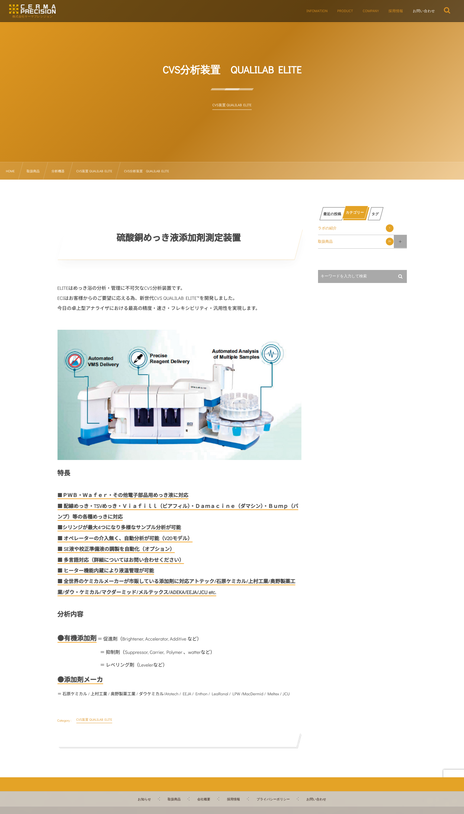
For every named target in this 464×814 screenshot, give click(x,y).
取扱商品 (356, 241)
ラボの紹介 (356, 228)
